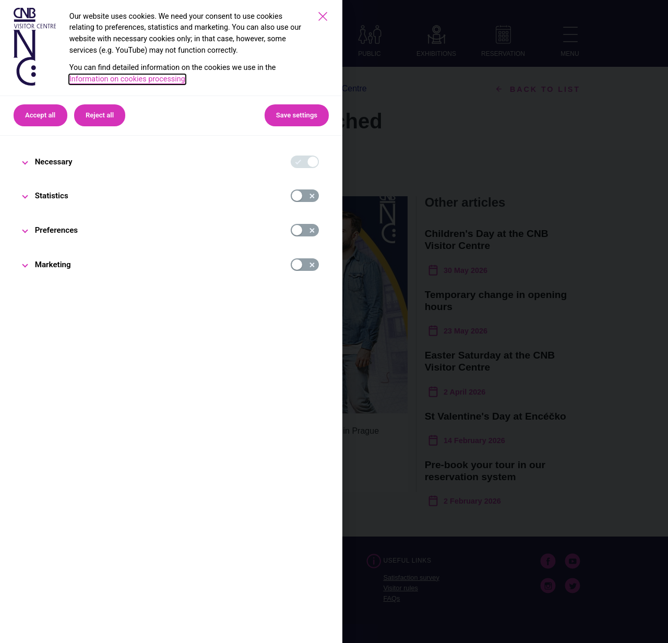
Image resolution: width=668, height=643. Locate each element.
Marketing (53, 264)
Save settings (296, 115)
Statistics (51, 195)
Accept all (40, 115)
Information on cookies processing (127, 79)
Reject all (100, 115)
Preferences (56, 230)
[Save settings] (322, 16)
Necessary (54, 161)
